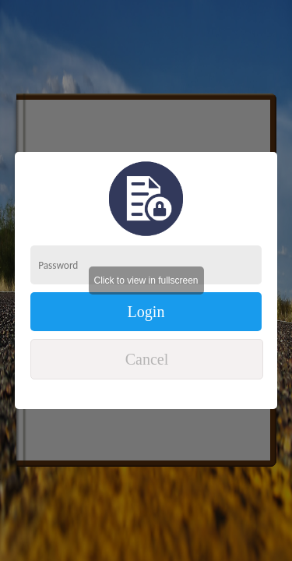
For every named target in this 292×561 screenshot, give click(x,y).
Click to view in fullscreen (145, 280)
